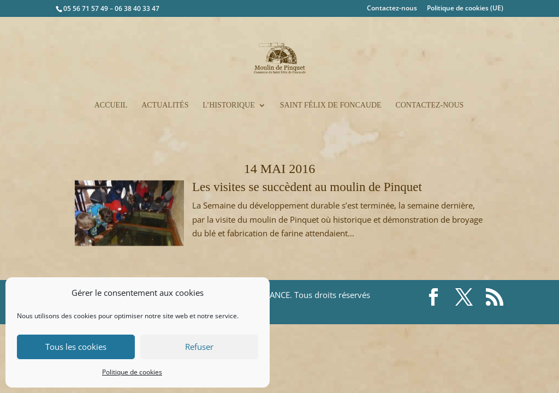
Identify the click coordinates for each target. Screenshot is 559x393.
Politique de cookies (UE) (465, 9)
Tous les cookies (75, 346)
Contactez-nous (392, 9)
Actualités (164, 105)
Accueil (111, 105)
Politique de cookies (132, 372)
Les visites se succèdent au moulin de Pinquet (307, 187)
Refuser (199, 346)
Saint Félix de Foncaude (331, 105)
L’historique (229, 105)
